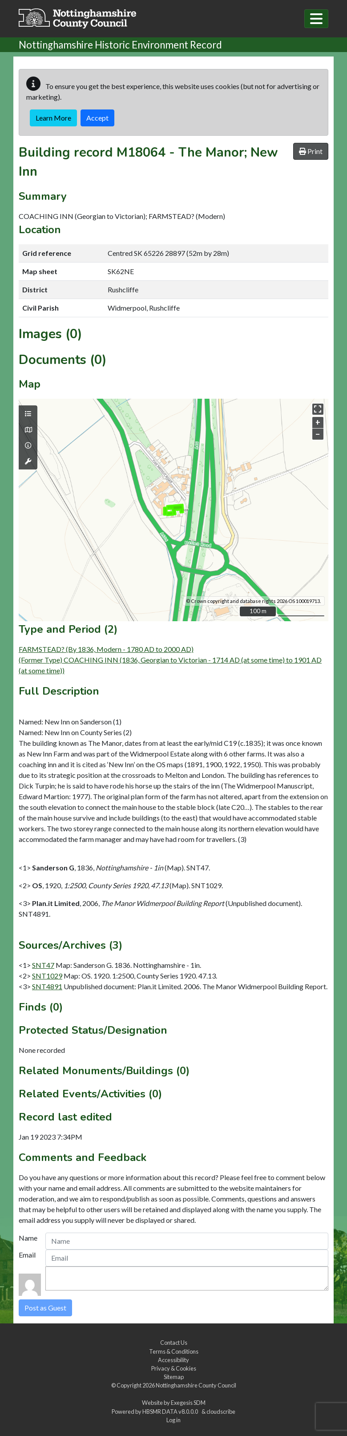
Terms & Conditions (173, 1351)
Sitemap (174, 1376)
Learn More (53, 117)
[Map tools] (28, 461)
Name (28, 1238)
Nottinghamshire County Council (196, 1385)
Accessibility (173, 1359)
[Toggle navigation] (316, 18)
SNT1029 (47, 975)
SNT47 (43, 965)
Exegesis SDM (188, 1402)
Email (27, 1254)
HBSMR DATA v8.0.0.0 (171, 1411)
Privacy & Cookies (173, 1368)
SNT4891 (47, 986)
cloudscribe (220, 1411)
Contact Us (173, 1342)
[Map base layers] (28, 430)
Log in (173, 1420)
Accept (97, 117)
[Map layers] (28, 414)
